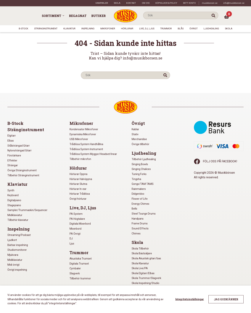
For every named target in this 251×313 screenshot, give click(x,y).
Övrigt (193, 28)
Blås (181, 28)
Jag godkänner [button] (226, 299)
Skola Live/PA (140, 268)
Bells (134, 208)
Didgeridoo (138, 193)
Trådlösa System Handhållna (86, 144)
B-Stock (23, 28)
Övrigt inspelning (17, 269)
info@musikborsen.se (233, 3)
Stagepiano (14, 205)
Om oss (145, 3)
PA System (76, 213)
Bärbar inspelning (17, 245)
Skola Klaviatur (140, 263)
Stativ (135, 134)
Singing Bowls (140, 164)
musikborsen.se (209, 3)
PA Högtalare (77, 218)
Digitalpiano (14, 200)
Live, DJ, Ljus (146, 28)
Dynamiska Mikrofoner (83, 134)
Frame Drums (140, 223)
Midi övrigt (13, 264)
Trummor (166, 28)
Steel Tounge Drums (144, 213)
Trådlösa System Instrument (86, 149)
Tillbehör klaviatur (17, 219)
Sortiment (51, 16)
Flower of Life (140, 198)
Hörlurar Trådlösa (80, 193)
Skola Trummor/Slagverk (146, 278)
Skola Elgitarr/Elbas (143, 273)
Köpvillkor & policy (166, 3)
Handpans (138, 218)
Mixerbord (75, 228)
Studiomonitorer (17, 249)
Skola (117, 3)
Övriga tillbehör (140, 144)
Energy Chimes (140, 203)
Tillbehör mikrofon (80, 159)
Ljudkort (12, 240)
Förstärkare (14, 155)
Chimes (136, 233)
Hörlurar (127, 28)
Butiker (98, 16)
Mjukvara (12, 254)
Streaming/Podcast (19, 234)
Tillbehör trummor (80, 278)
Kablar (135, 129)
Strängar (12, 165)
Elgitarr (11, 135)
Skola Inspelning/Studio (145, 283)
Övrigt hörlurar (78, 198)
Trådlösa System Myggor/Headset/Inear (93, 154)
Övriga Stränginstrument (22, 170)
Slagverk (75, 273)
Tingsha (136, 179)
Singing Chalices (141, 169)
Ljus (72, 243)
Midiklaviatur (14, 215)
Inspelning (87, 28)
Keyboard (13, 195)
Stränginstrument (45, 28)
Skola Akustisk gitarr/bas (146, 258)
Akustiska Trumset (81, 258)
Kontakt (131, 3)
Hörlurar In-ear (78, 188)
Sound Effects (140, 228)
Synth (10, 190)
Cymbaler (75, 268)
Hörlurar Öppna (78, 174)
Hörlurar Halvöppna (81, 179)
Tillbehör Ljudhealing (144, 159)
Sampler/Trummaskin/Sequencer (27, 210)
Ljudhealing (211, 28)
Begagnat (77, 16)
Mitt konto (189, 3)
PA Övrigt (75, 233)
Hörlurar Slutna (78, 183)
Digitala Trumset (79, 263)
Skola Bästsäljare (142, 253)
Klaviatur (69, 28)
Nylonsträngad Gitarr (19, 150)
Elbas (10, 140)
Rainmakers (139, 188)
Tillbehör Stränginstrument (23, 175)
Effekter (12, 160)
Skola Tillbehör (140, 248)
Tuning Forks (139, 174)
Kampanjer (102, 3)
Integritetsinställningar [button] (189, 299)
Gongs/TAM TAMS (143, 183)
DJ (71, 238)
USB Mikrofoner (79, 139)
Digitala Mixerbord (80, 223)
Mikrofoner (107, 28)
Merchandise (139, 139)
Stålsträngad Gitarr (18, 145)
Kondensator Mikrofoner (84, 129)
